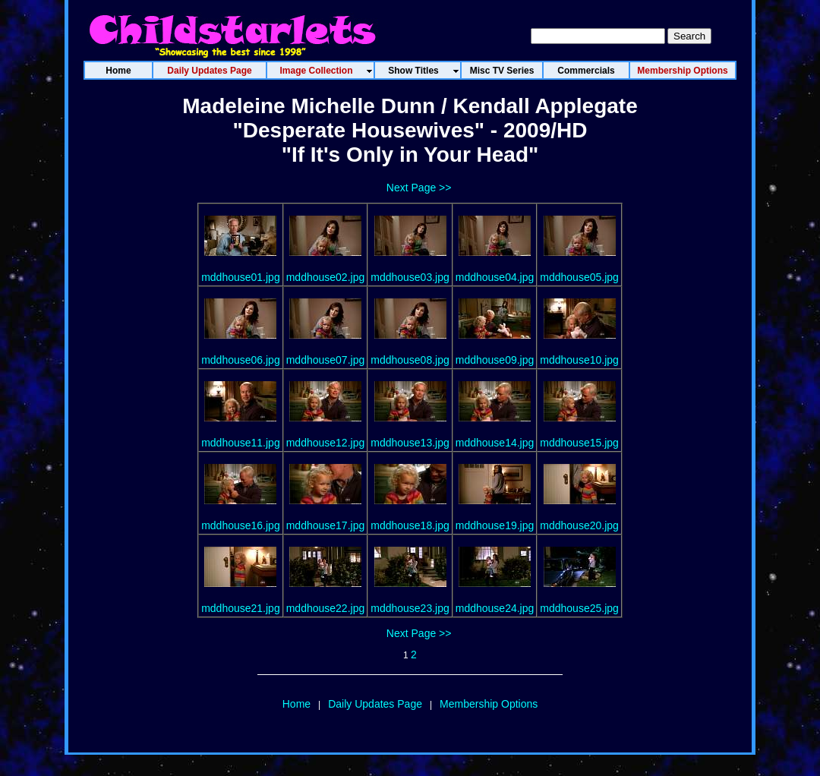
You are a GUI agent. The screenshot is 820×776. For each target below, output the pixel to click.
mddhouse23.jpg (410, 608)
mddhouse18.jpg (410, 525)
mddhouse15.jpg (579, 443)
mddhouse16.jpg (240, 525)
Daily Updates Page (375, 704)
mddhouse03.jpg (410, 277)
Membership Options (489, 704)
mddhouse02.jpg (325, 277)
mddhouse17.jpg (325, 525)
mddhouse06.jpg (240, 360)
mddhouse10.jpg (579, 360)
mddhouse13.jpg (410, 443)
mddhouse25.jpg (579, 608)
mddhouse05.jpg (579, 277)
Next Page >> (419, 187)
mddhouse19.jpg (495, 525)
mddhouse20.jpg (579, 525)
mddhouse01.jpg (240, 277)
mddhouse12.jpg (325, 443)
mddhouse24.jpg (495, 608)
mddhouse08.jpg (410, 360)
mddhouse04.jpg (495, 277)
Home (296, 704)
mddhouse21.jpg (240, 608)
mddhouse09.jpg (495, 360)
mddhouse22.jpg (325, 608)
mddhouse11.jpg (240, 443)
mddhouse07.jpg (325, 360)
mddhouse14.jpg (495, 443)
